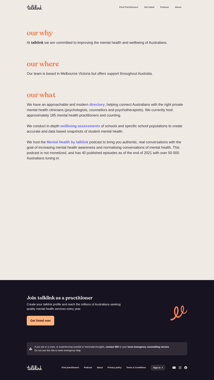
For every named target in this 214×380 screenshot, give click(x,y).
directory (97, 104)
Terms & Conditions (136, 367)
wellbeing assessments (80, 126)
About (178, 7)
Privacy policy (115, 367)
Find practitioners (70, 367)
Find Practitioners (128, 7)
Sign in (158, 367)
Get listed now (40, 320)
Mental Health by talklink (67, 142)
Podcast (164, 7)
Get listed (149, 7)
